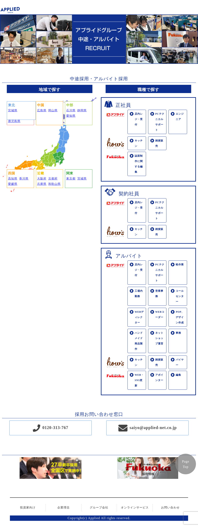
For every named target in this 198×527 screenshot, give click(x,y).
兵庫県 (41, 183)
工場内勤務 (139, 293)
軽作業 (180, 264)
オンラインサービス (135, 507)
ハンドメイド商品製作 (139, 340)
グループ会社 (99, 507)
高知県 (12, 178)
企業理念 (63, 507)
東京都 (70, 178)
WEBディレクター (139, 317)
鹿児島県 (14, 121)
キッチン (139, 143)
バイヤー (180, 362)
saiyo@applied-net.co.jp (153, 427)
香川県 (23, 178)
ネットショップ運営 (159, 338)
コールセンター (180, 296)
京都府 (53, 178)
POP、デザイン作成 (180, 317)
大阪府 (41, 178)
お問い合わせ (170, 507)
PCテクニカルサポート (159, 121)
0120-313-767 (55, 427)
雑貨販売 (159, 143)
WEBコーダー (159, 314)
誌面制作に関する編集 (139, 163)
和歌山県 (54, 183)
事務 (178, 332)
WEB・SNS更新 (139, 380)
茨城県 (82, 178)
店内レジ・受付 (139, 119)
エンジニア (180, 116)
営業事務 (159, 293)
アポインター (159, 377)
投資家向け (27, 507)
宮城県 (12, 110)
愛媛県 (12, 183)
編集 (178, 374)
